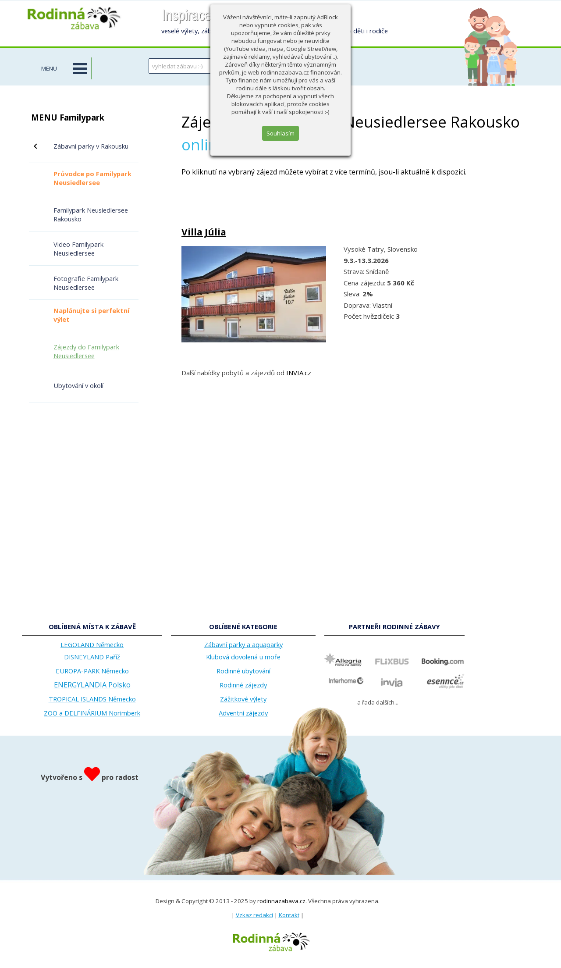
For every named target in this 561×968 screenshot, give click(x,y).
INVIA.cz (298, 372)
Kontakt (289, 915)
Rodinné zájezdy (243, 684)
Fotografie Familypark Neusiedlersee (85, 283)
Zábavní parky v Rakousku (90, 146)
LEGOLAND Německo (92, 644)
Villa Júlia (203, 232)
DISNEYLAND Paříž (92, 656)
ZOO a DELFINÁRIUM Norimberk (92, 712)
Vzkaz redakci (254, 915)
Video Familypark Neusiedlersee (78, 248)
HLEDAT (301, 66)
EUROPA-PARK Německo (92, 670)
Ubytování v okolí (78, 385)
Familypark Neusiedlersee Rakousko (90, 214)
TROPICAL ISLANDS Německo (92, 698)
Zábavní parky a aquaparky (243, 644)
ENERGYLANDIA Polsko (92, 685)
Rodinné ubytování (243, 670)
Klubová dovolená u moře (243, 656)
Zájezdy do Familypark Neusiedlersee (86, 351)
